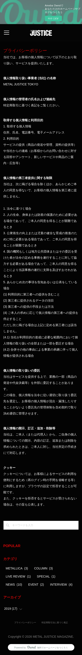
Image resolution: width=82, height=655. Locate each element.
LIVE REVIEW (18, 576)
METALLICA (17, 568)
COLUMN (43, 568)
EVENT (36, 584)
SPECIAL (46, 576)
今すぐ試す (53, 18)
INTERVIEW (61, 584)
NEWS (14, 584)
